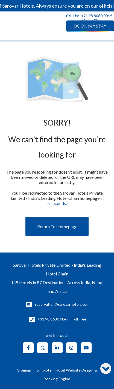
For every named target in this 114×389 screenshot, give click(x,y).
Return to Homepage (57, 226)
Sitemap (24, 370)
